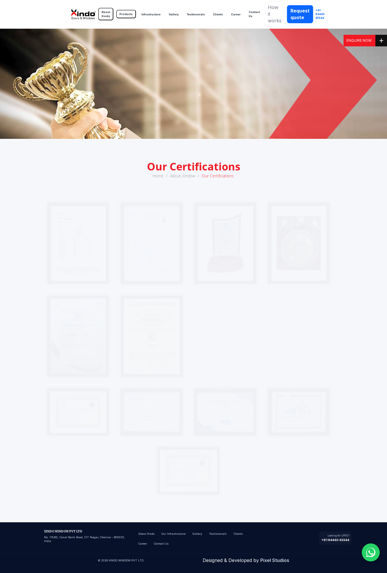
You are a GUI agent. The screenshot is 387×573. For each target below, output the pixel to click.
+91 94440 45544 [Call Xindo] (320, 14)
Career (236, 14)
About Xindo (105, 13)
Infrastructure (151, 14)
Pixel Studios (274, 560)
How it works (274, 13)
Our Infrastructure (173, 533)
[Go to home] (83, 14)
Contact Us (254, 13)
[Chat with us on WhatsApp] (371, 552)
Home (157, 176)
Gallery (174, 14)
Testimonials (196, 14)
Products (126, 14)
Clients (218, 14)
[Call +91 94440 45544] (335, 538)
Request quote (300, 14)
